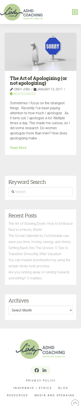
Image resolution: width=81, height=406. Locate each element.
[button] (75, 12)
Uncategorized (23, 94)
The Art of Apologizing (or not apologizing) (38, 80)
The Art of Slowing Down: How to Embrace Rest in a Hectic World (40, 227)
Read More (18, 148)
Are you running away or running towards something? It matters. (39, 275)
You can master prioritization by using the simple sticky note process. (39, 263)
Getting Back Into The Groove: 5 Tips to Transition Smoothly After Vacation (38, 251)
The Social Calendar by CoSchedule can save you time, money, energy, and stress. (39, 239)
